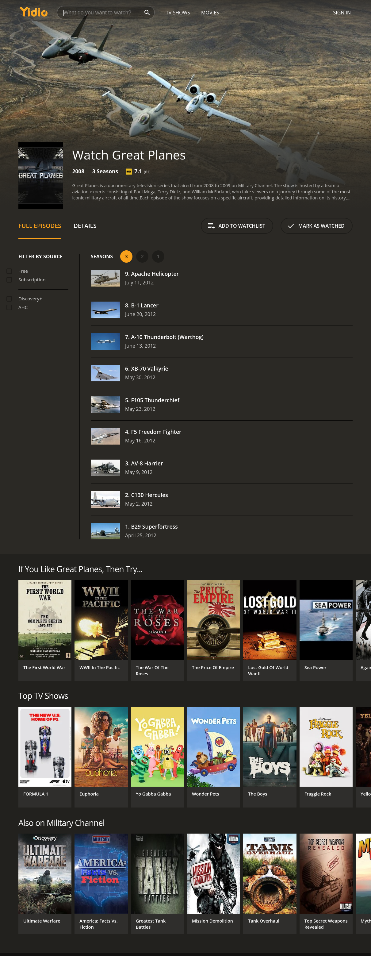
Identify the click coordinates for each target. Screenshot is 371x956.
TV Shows (178, 12)
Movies (210, 12)
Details (85, 226)
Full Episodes (39, 226)
